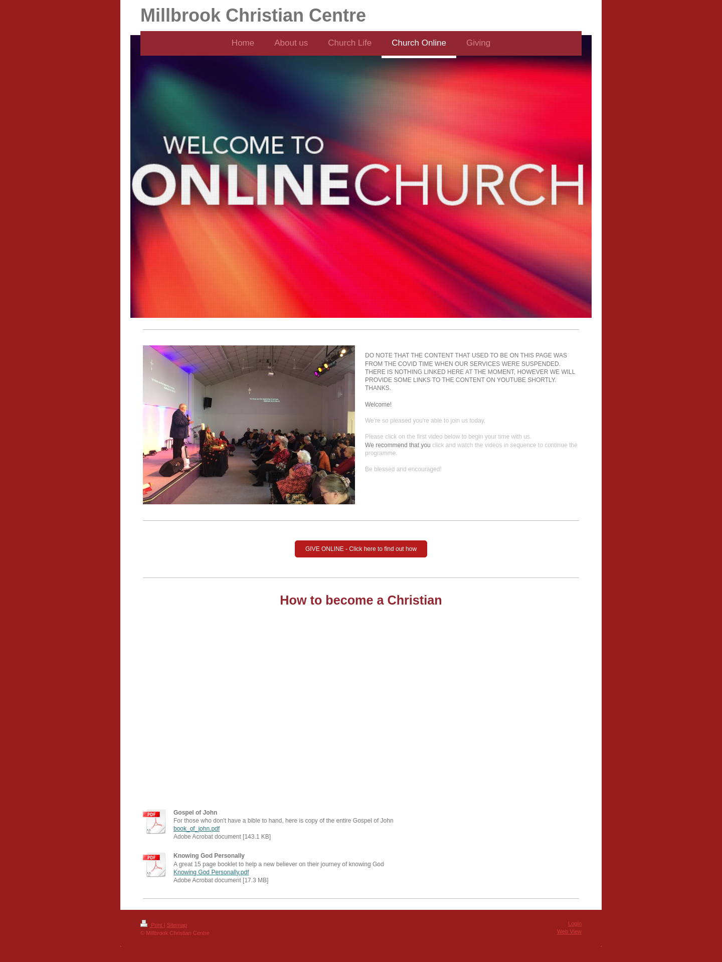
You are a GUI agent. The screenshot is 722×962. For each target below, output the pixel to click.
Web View (569, 931)
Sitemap (177, 925)
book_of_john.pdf (196, 828)
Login (575, 923)
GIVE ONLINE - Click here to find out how (361, 548)
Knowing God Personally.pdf (211, 872)
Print (152, 925)
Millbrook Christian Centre (253, 15)
